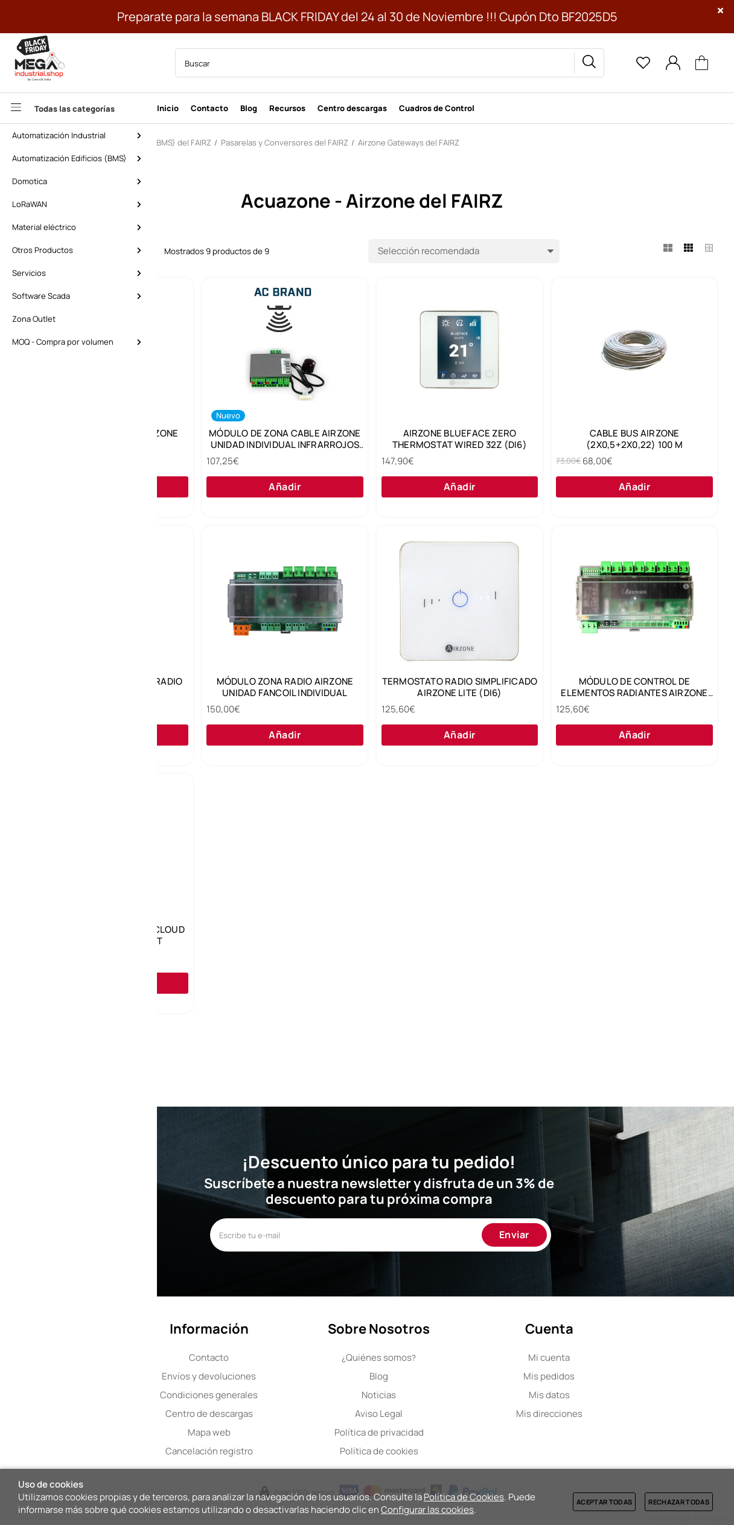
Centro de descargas (275, 1413)
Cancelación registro (275, 1451)
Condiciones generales (275, 1395)
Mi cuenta (615, 1357)
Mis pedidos (615, 1376)
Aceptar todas (604, 1501)
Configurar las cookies (427, 1509)
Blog (445, 1376)
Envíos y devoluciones (275, 1376)
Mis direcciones (615, 1413)
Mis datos (615, 1395)
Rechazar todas (678, 1501)
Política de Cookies (464, 1497)
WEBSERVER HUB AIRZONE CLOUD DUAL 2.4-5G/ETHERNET (636, 958)
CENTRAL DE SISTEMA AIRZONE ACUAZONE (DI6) (266, 443)
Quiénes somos (445, 1357)
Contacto (275, 1357)
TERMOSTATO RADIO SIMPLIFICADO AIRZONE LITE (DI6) (266, 958)
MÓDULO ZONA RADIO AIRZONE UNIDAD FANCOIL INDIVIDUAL (637, 700)
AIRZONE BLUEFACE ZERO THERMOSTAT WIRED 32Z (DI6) (637, 443)
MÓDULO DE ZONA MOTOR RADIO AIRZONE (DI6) (451, 700)
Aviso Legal (445, 1413)
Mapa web (275, 1432)
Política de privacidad (445, 1432)
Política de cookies (445, 1451)
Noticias (445, 1395)
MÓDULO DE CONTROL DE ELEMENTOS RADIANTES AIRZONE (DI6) (451, 958)
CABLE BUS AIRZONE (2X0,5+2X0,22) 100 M (266, 700)
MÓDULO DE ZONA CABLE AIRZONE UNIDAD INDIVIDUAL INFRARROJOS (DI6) (451, 444)
